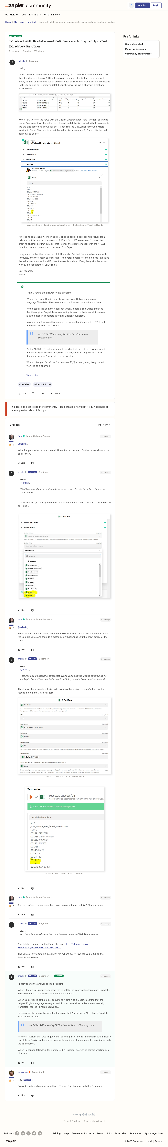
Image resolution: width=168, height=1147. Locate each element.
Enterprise (120, 1133)
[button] (142, 5)
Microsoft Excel (42, 384)
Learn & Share (31, 14)
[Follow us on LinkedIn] (23, 1133)
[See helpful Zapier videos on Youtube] (40, 1133)
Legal (149, 1141)
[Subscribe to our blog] (28, 1133)
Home (8, 22)
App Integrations (153, 1133)
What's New (53, 14)
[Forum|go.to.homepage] (28, 5)
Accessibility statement (94, 1121)
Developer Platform (83, 1133)
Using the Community (136, 49)
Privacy (158, 1141)
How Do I (31, 22)
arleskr (22, 61)
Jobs (109, 1133)
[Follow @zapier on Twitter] (34, 1133)
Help (66, 1133)
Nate (20, 436)
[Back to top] (162, 1117)
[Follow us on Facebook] (17, 1133)
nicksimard (23, 1072)
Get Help (12, 14)
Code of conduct (134, 44)
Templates (135, 1133)
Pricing (57, 1133)
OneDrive (24, 384)
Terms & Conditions (72, 1121)
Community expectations (138, 53)
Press (100, 1133)
